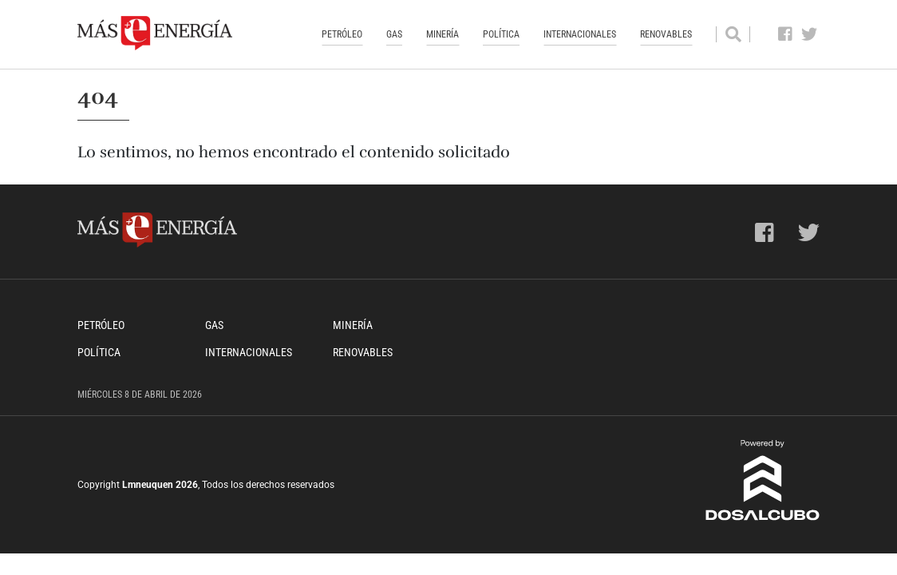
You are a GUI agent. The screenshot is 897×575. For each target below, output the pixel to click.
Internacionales (579, 34)
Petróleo (342, 34)
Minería (442, 34)
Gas (394, 34)
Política (501, 34)
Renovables (666, 34)
